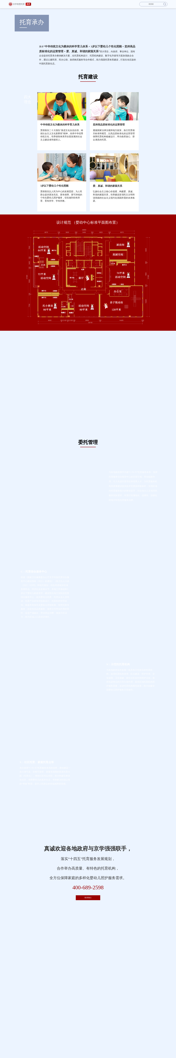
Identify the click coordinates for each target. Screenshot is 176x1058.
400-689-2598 (88, 887)
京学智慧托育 (20, 4)
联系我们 (88, 898)
